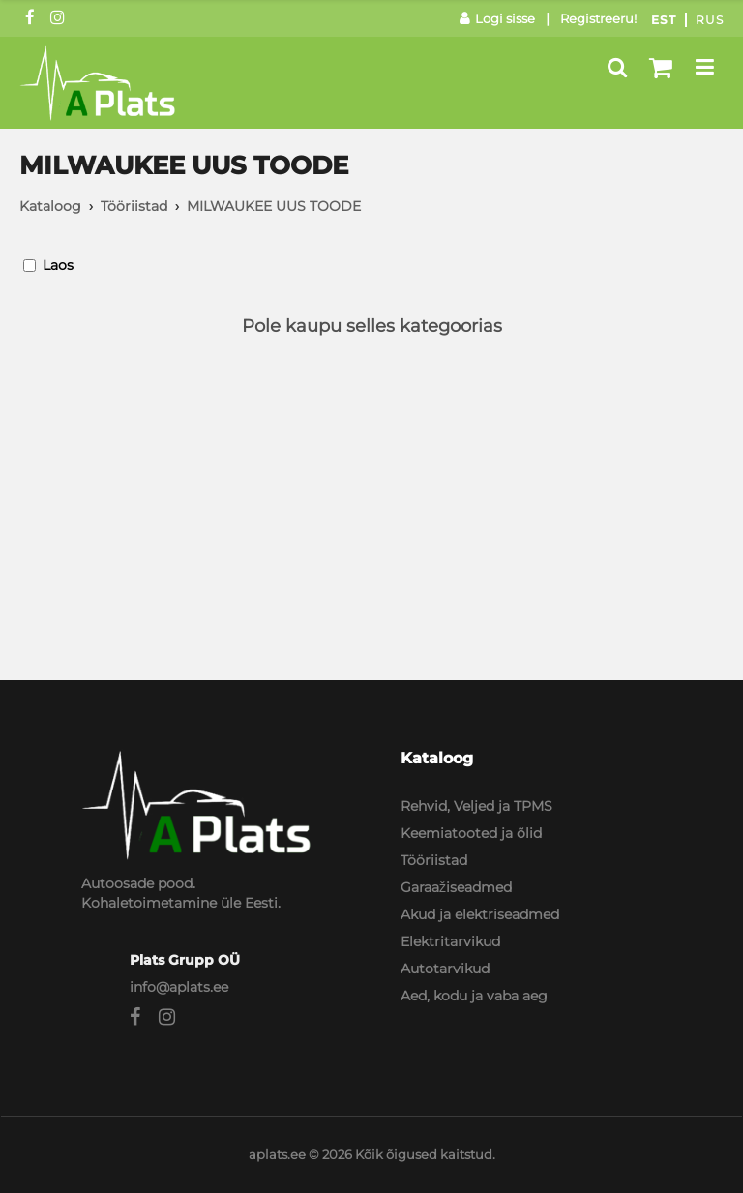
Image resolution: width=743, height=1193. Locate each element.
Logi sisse (497, 18)
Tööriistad (134, 206)
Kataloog (50, 206)
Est (663, 20)
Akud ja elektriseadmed (480, 914)
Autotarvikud (445, 968)
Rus (710, 20)
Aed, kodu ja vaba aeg (474, 995)
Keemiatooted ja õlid (471, 833)
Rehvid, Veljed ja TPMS (476, 806)
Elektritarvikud (450, 941)
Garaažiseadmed (456, 887)
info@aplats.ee (179, 987)
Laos (58, 265)
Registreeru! (598, 18)
